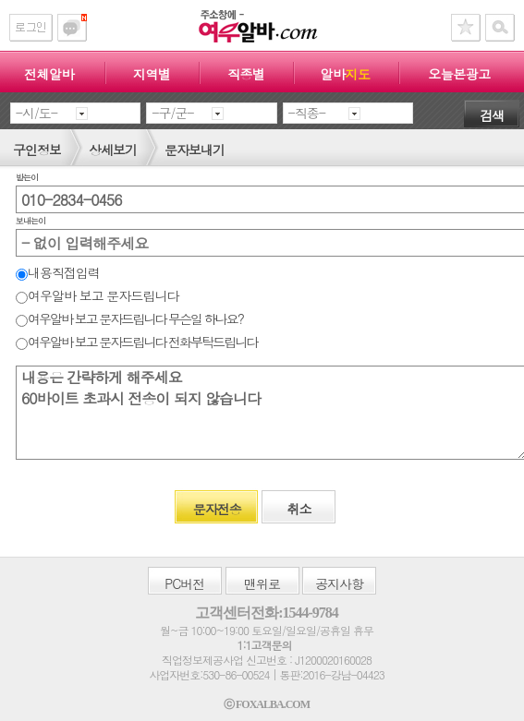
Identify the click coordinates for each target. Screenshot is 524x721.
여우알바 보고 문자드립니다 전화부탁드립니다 (136, 341)
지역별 (152, 74)
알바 (346, 74)
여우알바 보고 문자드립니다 (97, 295)
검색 (492, 115)
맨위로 (262, 583)
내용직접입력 (58, 272)
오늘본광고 (459, 74)
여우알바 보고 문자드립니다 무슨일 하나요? (129, 318)
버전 (184, 583)
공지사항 (339, 583)
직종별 (246, 74)
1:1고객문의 (264, 645)
